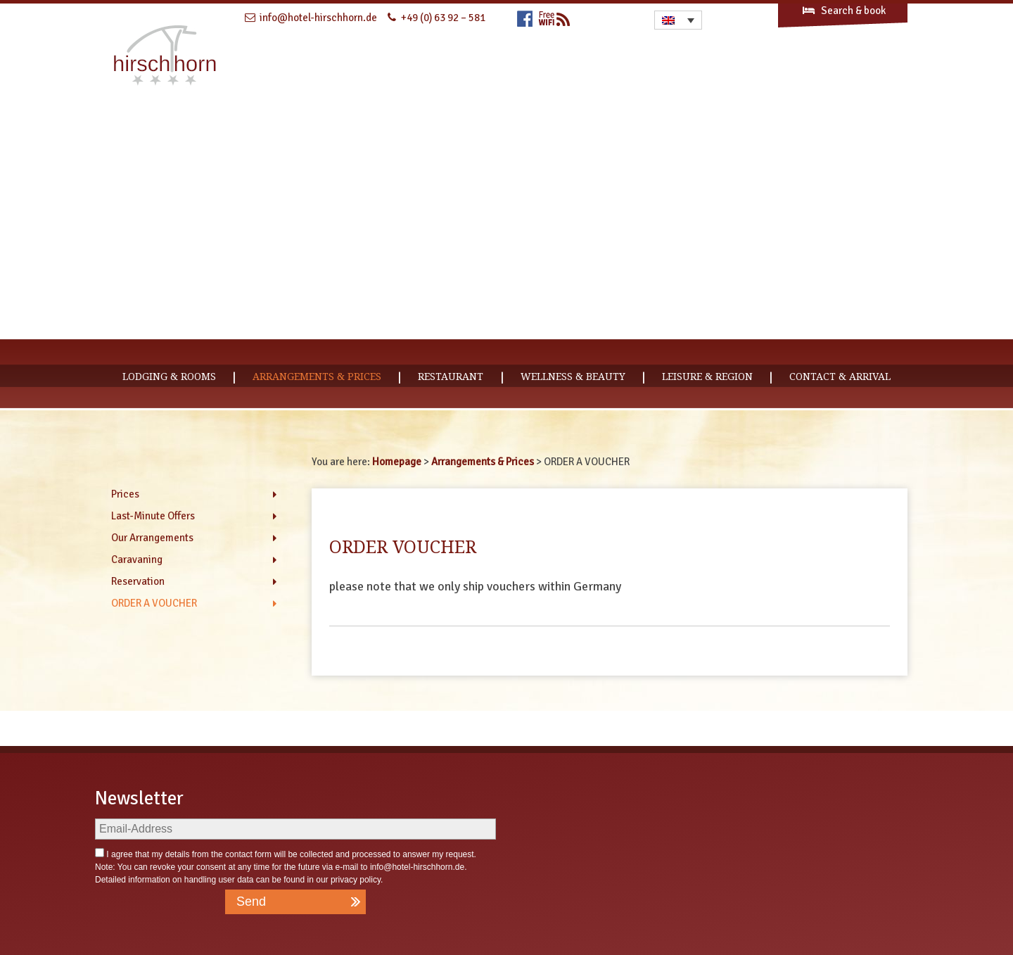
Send (251, 901)
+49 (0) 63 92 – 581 (443, 17)
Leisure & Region (707, 376)
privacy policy (356, 880)
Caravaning (137, 559)
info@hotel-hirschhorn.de (417, 867)
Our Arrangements (152, 537)
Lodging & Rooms (169, 376)
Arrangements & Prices (317, 376)
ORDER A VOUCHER (154, 603)
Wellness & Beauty (573, 376)
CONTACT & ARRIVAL (840, 376)
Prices (125, 494)
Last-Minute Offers (153, 516)
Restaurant (450, 376)
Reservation (138, 581)
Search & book (843, 10)
